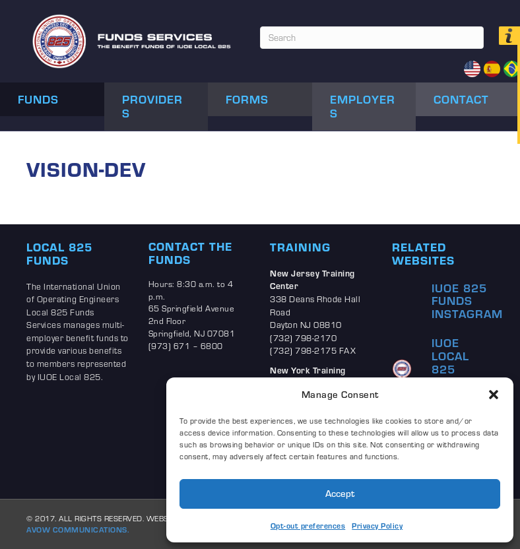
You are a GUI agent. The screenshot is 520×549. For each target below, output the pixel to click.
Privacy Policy (377, 525)
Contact (461, 99)
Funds (38, 99)
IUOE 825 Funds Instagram (467, 301)
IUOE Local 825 (450, 355)
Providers (152, 106)
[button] (493, 394)
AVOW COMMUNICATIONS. (77, 529)
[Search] (372, 37)
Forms (247, 99)
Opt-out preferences (308, 525)
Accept (339, 493)
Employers (362, 106)
